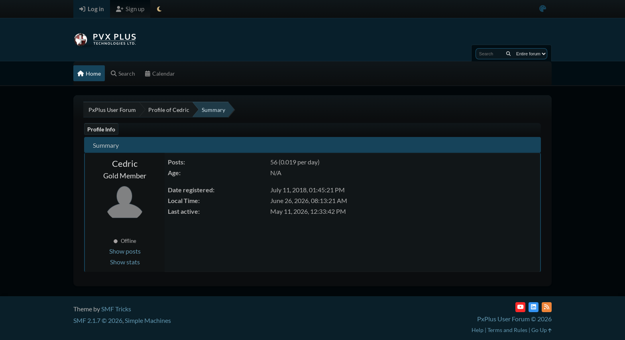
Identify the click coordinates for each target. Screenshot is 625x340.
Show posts (125, 251)
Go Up (541, 329)
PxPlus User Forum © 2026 (514, 318)
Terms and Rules (507, 329)
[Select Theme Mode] (159, 9)
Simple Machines (148, 320)
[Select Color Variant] (543, 9)
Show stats (125, 262)
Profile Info (101, 129)
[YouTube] (520, 307)
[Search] (508, 53)
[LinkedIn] (534, 307)
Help (477, 329)
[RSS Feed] (547, 307)
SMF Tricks (116, 309)
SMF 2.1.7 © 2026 (97, 320)
